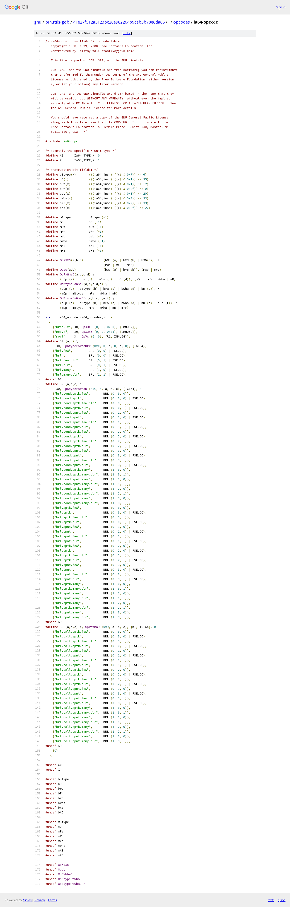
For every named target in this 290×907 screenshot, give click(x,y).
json (281, 900)
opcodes (181, 22)
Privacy (39, 900)
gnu (37, 22)
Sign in (280, 7)
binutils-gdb (57, 22)
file (126, 33)
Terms (52, 900)
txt (271, 900)
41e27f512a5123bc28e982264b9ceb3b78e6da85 (119, 22)
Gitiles (27, 900)
